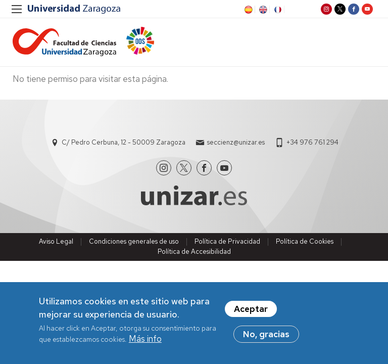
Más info (145, 339)
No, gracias (266, 335)
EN (262, 9)
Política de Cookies (304, 241)
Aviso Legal (56, 241)
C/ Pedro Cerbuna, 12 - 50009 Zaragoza (123, 142)
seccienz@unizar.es (236, 142)
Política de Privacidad (227, 241)
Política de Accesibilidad (194, 251)
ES (247, 9)
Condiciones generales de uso (134, 241)
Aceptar (251, 309)
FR (277, 9)
